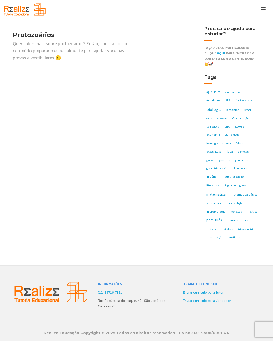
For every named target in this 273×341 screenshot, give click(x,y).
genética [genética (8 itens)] (224, 160)
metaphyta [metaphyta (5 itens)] (236, 203)
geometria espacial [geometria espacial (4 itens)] (217, 168)
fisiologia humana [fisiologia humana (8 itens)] (218, 143)
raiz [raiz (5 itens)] (245, 220)
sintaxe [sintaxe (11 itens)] (211, 229)
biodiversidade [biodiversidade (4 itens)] (243, 100)
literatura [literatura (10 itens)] (212, 185)
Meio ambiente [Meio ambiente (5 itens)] (215, 203)
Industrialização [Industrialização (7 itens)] (233, 177)
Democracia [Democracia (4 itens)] (213, 126)
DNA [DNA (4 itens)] (227, 126)
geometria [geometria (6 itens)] (241, 160)
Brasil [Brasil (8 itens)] (248, 110)
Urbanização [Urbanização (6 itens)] (215, 237)
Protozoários (33, 35)
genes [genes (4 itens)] (209, 160)
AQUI (221, 53)
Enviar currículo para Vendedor (207, 300)
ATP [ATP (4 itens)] (228, 100)
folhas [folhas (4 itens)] (239, 143)
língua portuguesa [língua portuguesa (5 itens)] (235, 185)
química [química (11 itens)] (232, 220)
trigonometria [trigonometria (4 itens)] (246, 229)
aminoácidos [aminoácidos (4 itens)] (232, 92)
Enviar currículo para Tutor (203, 292)
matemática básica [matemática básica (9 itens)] (244, 194)
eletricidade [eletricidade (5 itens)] (232, 134)
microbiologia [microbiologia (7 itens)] (215, 211)
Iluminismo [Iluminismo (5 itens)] (240, 168)
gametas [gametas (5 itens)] (243, 152)
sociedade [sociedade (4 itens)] (227, 229)
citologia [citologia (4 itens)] (222, 118)
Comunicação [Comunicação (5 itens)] (240, 118)
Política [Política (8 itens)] (253, 211)
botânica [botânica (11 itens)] (232, 110)
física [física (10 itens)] (229, 152)
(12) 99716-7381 (110, 292)
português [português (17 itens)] (214, 220)
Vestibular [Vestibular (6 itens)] (235, 237)
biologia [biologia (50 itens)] (213, 109)
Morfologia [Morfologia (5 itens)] (236, 211)
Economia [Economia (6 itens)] (213, 134)
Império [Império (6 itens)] (211, 177)
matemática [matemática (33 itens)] (216, 194)
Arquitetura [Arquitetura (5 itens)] (213, 100)
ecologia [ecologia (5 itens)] (239, 126)
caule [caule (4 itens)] (209, 118)
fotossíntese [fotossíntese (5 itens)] (213, 152)
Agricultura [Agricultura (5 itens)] (213, 92)
